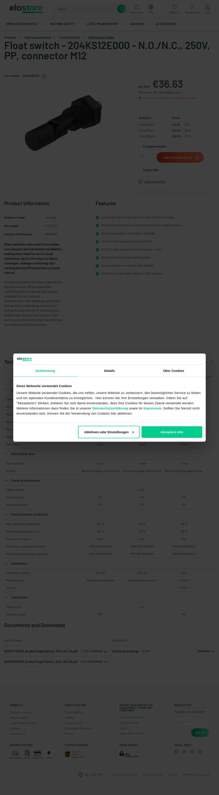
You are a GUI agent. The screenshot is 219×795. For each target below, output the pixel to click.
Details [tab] (109, 371)
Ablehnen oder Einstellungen (109, 432)
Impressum (153, 408)
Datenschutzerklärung (110, 408)
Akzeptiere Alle (171, 432)
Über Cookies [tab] (173, 371)
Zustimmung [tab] (45, 371)
